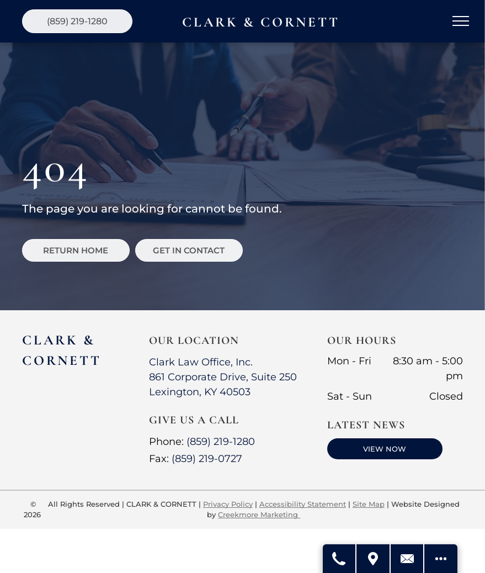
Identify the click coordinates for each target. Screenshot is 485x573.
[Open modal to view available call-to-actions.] (440, 558)
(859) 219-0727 (207, 459)
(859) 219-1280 (220, 442)
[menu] (460, 21)
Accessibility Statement (302, 504)
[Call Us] (339, 558)
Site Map (369, 504)
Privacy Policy (228, 504)
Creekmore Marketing (259, 514)
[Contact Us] (407, 558)
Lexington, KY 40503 (200, 392)
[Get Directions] (373, 558)
